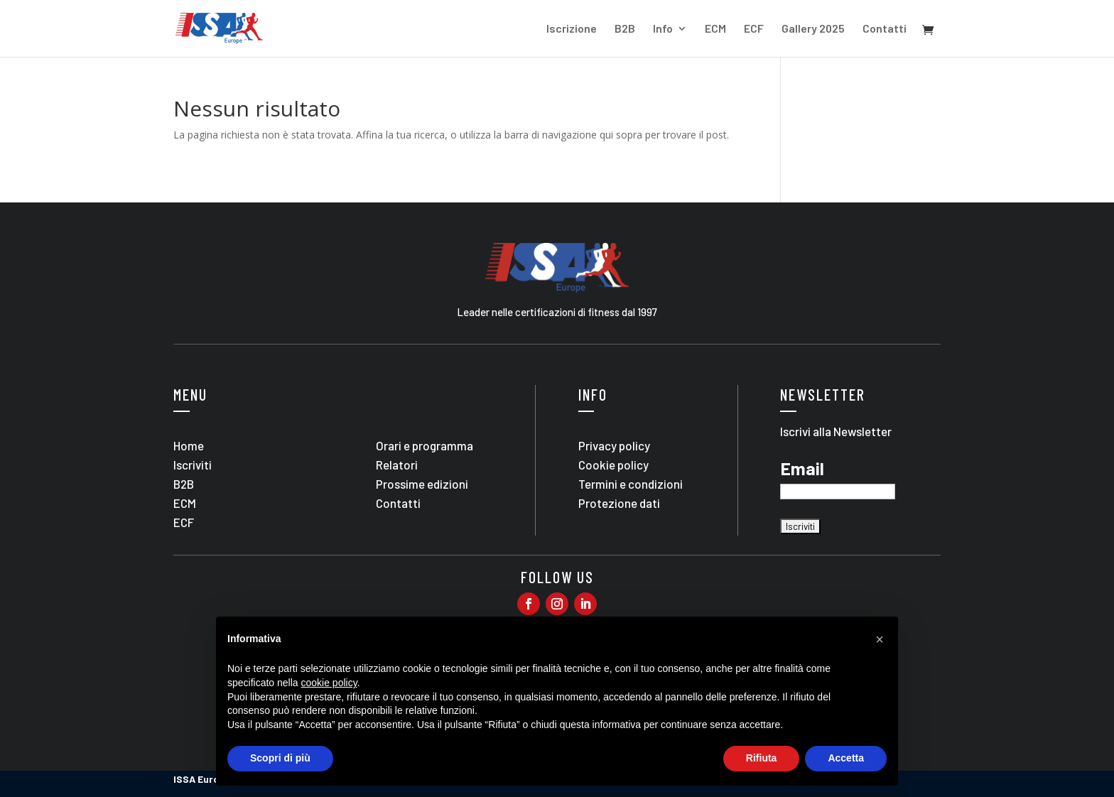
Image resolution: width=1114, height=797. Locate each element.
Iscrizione (571, 29)
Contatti (884, 29)
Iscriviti (192, 464)
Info (663, 29)
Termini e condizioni (630, 484)
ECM (715, 29)
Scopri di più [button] (280, 758)
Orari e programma (424, 445)
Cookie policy (613, 464)
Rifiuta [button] (761, 758)
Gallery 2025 (813, 29)
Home (188, 445)
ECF (754, 29)
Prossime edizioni (422, 484)
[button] (879, 639)
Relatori (397, 464)
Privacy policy (614, 445)
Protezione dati (619, 503)
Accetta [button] (846, 758)
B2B (625, 29)
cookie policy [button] (329, 682)
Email (802, 469)
